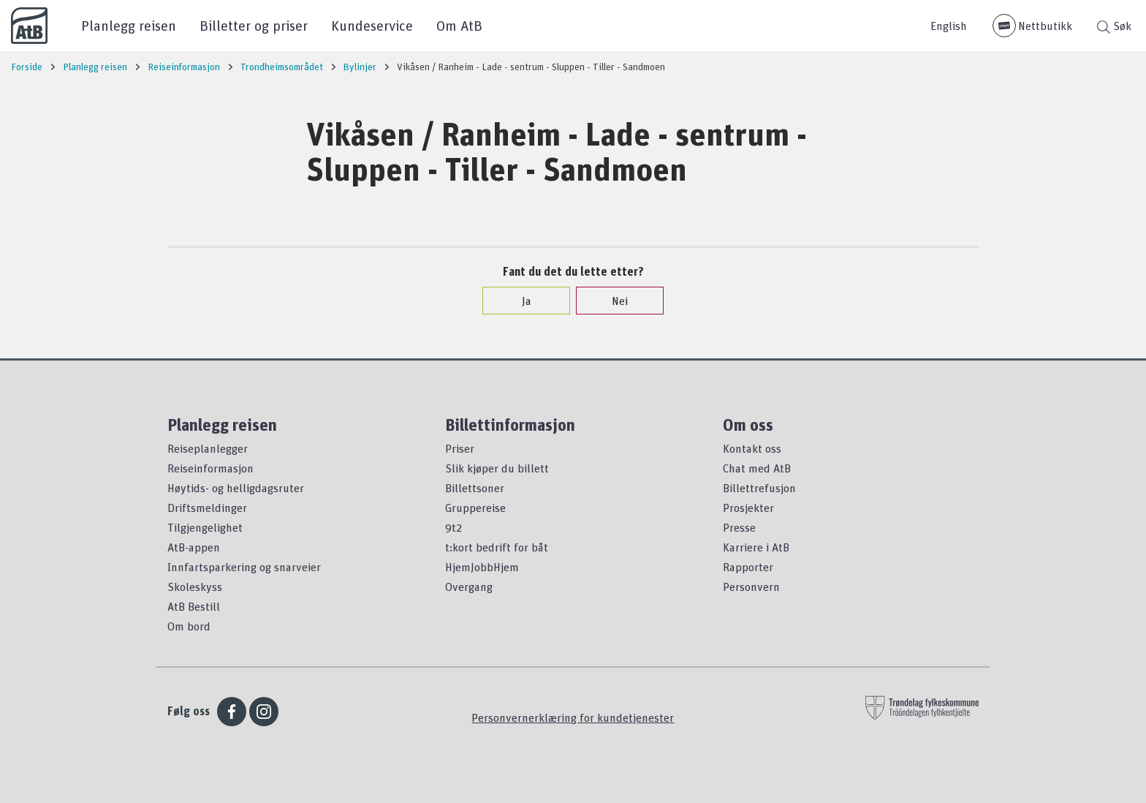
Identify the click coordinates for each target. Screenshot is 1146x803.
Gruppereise (475, 507)
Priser (459, 448)
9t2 (453, 527)
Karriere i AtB (756, 547)
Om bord (188, 626)
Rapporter (748, 566)
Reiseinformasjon (210, 468)
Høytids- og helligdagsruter (235, 487)
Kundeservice (372, 25)
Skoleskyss (194, 586)
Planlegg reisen (128, 25)
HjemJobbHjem (482, 566)
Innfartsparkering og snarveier (244, 566)
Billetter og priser (254, 25)
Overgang (469, 586)
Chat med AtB (757, 468)
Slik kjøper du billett (497, 468)
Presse (739, 527)
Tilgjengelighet (205, 527)
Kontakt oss (752, 448)
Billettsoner (474, 487)
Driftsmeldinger (207, 507)
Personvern (751, 586)
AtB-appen (193, 547)
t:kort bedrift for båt (496, 547)
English (948, 25)
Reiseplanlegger (207, 448)
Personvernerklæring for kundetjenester (572, 717)
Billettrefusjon (759, 487)
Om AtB (459, 25)
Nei (612, 300)
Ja (519, 300)
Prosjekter (748, 507)
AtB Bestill (193, 606)
